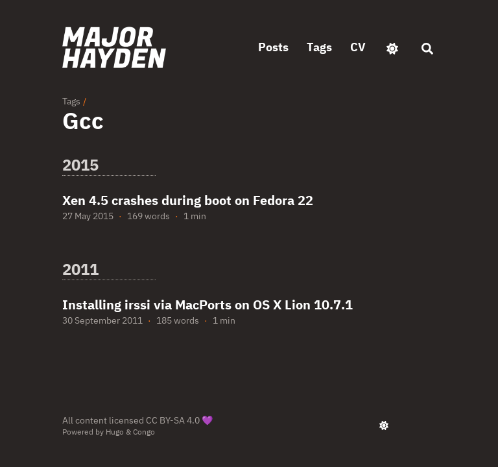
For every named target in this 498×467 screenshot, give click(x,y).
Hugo (115, 432)
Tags (71, 101)
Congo (144, 432)
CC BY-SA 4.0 (173, 420)
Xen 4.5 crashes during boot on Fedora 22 (187, 200)
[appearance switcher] (392, 47)
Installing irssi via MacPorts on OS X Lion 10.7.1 (207, 304)
